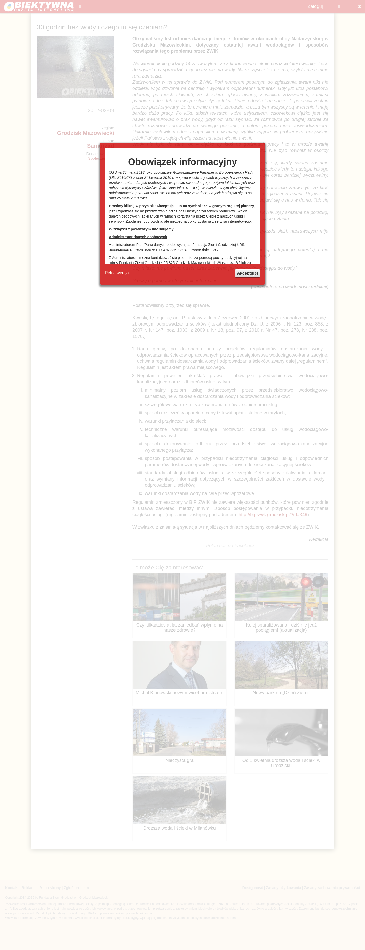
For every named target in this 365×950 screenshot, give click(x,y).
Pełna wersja (117, 273)
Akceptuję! (247, 273)
